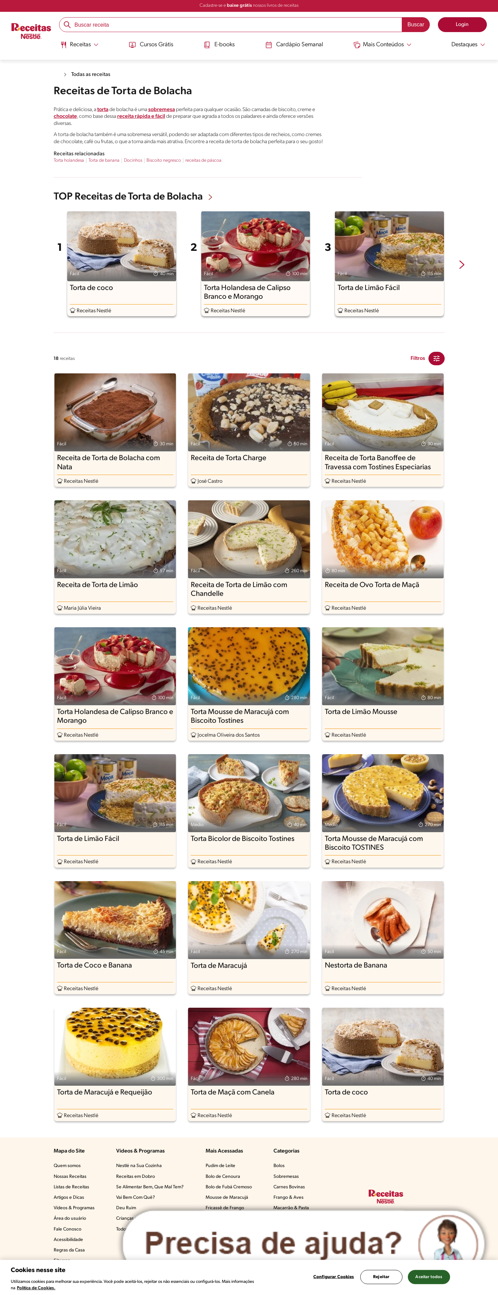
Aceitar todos (428, 1277)
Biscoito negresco (164, 160)
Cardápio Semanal (294, 45)
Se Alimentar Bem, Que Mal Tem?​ (150, 1187)
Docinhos (133, 160)
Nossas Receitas (70, 1176)
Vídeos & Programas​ (74, 1208)
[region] (249, 1277)
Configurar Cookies (333, 1277)
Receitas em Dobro (135, 1176)
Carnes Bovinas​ (289, 1187)
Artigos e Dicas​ (69, 1197)
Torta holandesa (69, 160)
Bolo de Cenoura (223, 1176)
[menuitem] (79, 47)
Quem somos (67, 1165)
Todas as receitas (90, 74)
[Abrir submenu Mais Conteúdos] (382, 45)
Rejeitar (381, 1277)
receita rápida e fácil (141, 116)
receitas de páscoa (203, 160)
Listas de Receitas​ (71, 1187)
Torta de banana (104, 160)
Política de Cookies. (36, 1288)
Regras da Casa (69, 1250)
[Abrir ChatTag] (303, 1244)
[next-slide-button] (462, 265)
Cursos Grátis (151, 45)
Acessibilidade (68, 1239)
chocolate (65, 116)
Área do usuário (70, 1218)
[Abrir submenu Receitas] (79, 45)
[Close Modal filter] (436, 358)
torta (102, 109)
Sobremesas (286, 1176)
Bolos (279, 1165)
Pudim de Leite (220, 1165)
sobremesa (161, 109)
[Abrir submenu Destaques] (463, 45)
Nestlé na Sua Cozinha (139, 1165)
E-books (219, 45)
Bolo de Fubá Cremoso (229, 1187)
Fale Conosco (67, 1229)
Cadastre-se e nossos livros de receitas (249, 5)
